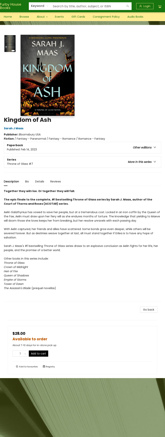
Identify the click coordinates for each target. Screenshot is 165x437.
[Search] (128, 6)
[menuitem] (8, 16)
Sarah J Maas (14, 128)
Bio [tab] (27, 181)
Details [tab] (39, 181)
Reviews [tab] (55, 181)
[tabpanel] (82, 245)
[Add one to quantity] (25, 353)
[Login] (144, 6)
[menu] (82, 16)
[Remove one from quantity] (15, 353)
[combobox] (40, 6)
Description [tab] (11, 181)
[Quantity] (20, 353)
